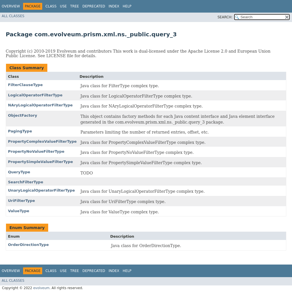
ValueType (18, 211)
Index (114, 6)
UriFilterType (21, 200)
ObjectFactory (22, 115)
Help (127, 6)
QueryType (19, 172)
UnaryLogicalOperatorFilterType (41, 190)
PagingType (20, 131)
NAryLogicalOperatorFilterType (40, 105)
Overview (11, 6)
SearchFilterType (25, 182)
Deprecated (93, 6)
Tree (74, 6)
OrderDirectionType (28, 245)
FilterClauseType (25, 85)
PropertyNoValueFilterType (36, 151)
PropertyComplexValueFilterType (42, 141)
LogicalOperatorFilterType (35, 95)
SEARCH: (225, 17)
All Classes (13, 16)
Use (63, 6)
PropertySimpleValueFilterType (40, 162)
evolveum (41, 288)
